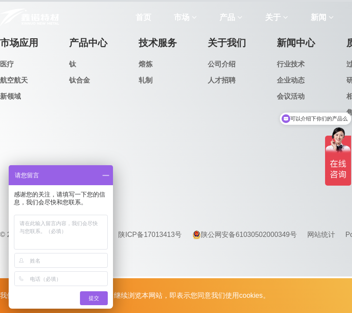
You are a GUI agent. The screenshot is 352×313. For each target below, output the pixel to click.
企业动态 (291, 80)
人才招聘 (222, 80)
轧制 (146, 80)
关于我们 (227, 42)
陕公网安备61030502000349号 (244, 234)
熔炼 (146, 64)
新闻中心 (296, 42)
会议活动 (291, 96)
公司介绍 (222, 64)
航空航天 (14, 80)
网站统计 (321, 234)
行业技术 (291, 64)
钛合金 (79, 80)
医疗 (7, 64)
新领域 (10, 96)
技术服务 (158, 42)
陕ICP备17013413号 (150, 234)
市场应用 (19, 42)
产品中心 (88, 42)
